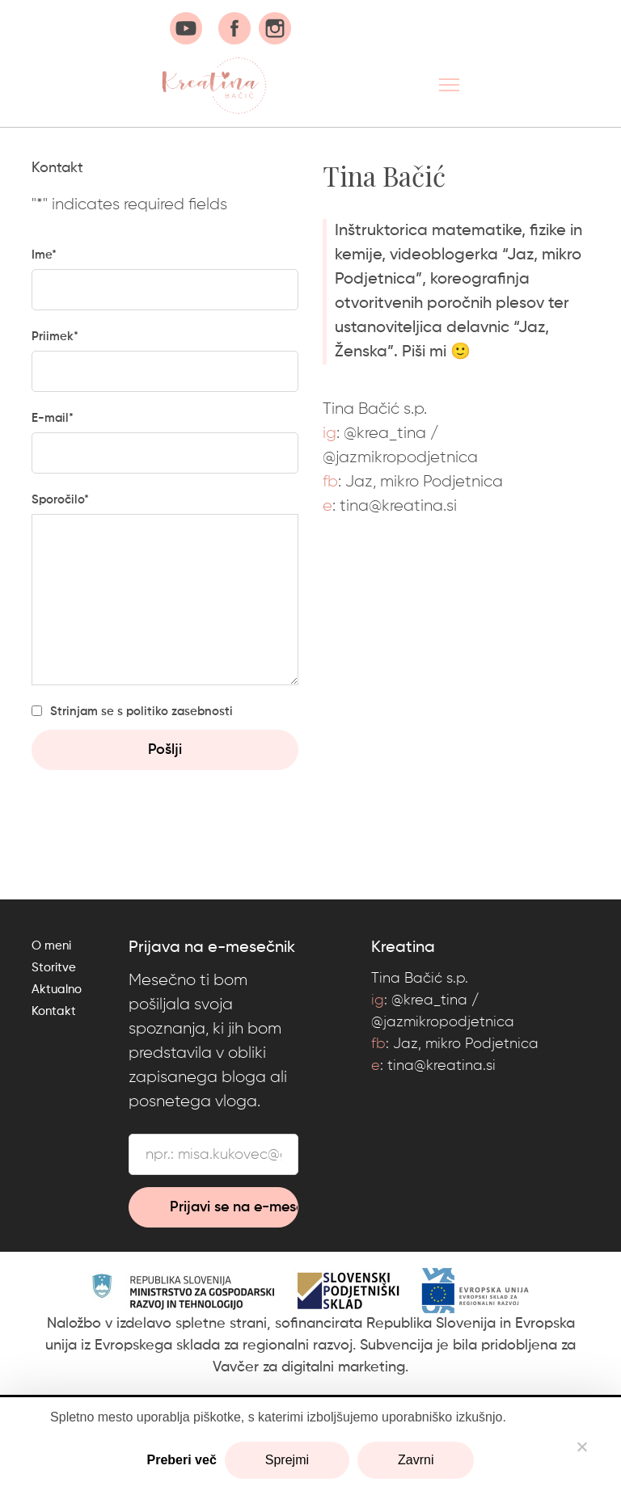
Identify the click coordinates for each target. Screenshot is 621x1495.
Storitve (54, 968)
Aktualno (57, 989)
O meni (51, 946)
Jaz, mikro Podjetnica (424, 482)
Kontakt (54, 1011)
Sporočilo (60, 500)
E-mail (53, 418)
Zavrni (415, 1460)
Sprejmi (287, 1460)
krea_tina (391, 433)
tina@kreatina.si (398, 506)
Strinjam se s (141, 711)
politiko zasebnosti (179, 711)
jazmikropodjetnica (407, 457)
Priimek (55, 337)
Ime (44, 255)
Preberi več (182, 1460)
